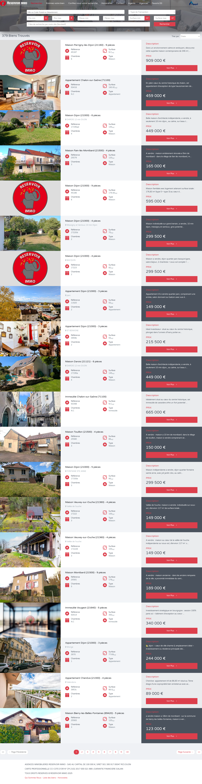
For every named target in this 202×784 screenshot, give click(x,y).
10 (127, 752)
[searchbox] (76, 12)
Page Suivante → (185, 752)
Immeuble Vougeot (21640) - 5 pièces (86, 607)
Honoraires (106, 3)
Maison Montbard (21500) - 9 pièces (85, 572)
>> (199, 752)
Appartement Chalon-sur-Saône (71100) (87, 80)
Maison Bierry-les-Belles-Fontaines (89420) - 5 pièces (94, 713)
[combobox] (76, 12)
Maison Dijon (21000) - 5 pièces (83, 467)
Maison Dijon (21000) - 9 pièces (83, 185)
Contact (120, 3)
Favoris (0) (157, 3)
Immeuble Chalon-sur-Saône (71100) (85, 396)
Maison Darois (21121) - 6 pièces (83, 361)
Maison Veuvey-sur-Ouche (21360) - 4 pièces (90, 502)
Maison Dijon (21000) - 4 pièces (83, 220)
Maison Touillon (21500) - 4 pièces (84, 431)
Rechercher (36, 3)
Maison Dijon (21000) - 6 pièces (83, 115)
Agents (131, 3)
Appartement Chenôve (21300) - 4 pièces (88, 678)
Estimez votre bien (55, 3)
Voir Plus (172, 68)
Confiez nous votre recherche (83, 3)
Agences (143, 3)
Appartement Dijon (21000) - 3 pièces (86, 291)
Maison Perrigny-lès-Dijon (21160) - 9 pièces (90, 45)
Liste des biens (49, 778)
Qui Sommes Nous (33, 778)
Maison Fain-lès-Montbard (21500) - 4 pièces (90, 150)
